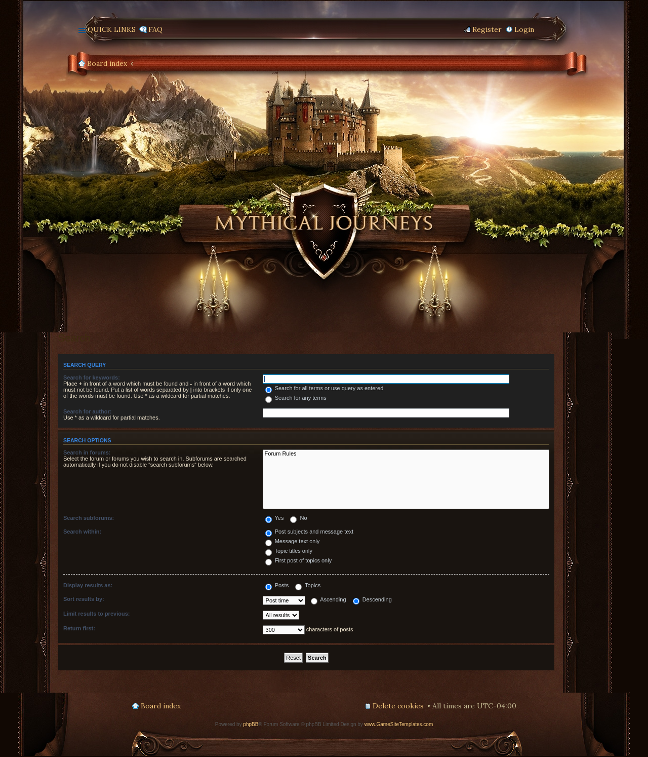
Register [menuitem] (487, 29)
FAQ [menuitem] (155, 29)
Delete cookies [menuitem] (398, 705)
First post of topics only (298, 560)
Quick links (112, 29)
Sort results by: (83, 599)
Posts (277, 585)
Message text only (292, 541)
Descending (372, 599)
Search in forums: (87, 452)
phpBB (250, 724)
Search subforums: (88, 518)
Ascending (328, 599)
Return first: (79, 628)
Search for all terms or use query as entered (324, 388)
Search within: (82, 531)
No (298, 518)
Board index (107, 63)
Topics (307, 585)
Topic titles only (288, 551)
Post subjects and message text (309, 531)
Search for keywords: (91, 377)
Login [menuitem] (524, 29)
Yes (274, 518)
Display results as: (87, 585)
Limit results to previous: (96, 614)
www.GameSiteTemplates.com (398, 724)
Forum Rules (406, 454)
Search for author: (87, 411)
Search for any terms (296, 398)
